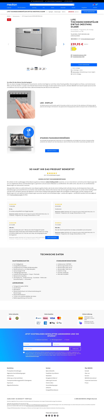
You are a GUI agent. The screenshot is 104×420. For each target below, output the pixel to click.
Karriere (87, 375)
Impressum (10, 383)
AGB (92, 193)
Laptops (9, 7)
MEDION (8, 16)
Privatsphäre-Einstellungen (14, 371)
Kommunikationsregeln (16, 195)
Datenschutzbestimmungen (32, 356)
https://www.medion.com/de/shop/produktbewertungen (37, 405)
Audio (52, 7)
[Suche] (73, 4)
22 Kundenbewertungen (87, 39)
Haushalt (63, 7)
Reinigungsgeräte (16, 16)
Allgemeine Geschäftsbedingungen (16, 373)
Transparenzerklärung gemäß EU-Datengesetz (19, 380)
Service (95, 7)
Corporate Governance (91, 380)
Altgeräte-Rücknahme (12, 385)
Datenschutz (10, 375)
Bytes (79, 74)
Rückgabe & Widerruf (51, 378)
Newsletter (49, 375)
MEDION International (90, 378)
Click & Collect (49, 383)
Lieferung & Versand (51, 380)
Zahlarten (48, 387)
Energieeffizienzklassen (52, 390)
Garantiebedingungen (52, 385)
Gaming (34, 7)
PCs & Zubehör (22, 7)
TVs (44, 7)
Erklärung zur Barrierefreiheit (15, 378)
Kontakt (87, 371)
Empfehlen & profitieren (52, 373)
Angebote (84, 7)
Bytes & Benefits (50, 371)
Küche (73, 7)
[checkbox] (23, 352)
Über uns (87, 373)
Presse (86, 383)
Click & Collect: (75, 72)
